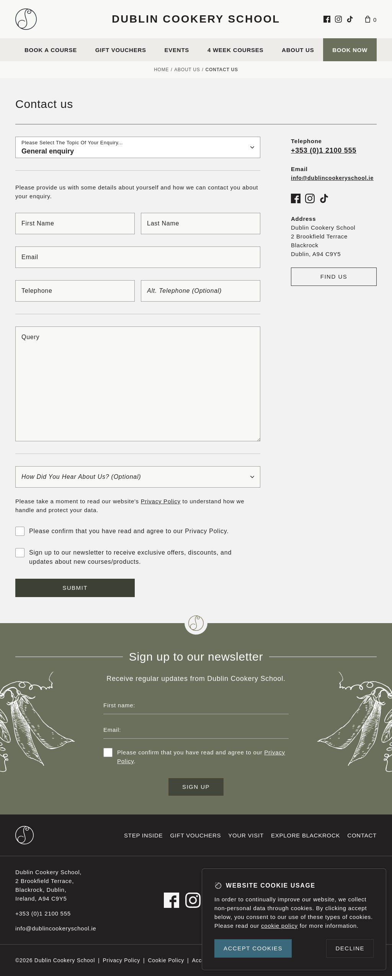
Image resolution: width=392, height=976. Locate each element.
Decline (349, 948)
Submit (75, 587)
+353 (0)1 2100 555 (323, 150)
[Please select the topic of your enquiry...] (137, 147)
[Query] (137, 383)
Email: (112, 729)
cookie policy (279, 925)
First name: (119, 705)
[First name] (75, 223)
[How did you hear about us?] (137, 477)
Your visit (246, 835)
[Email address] (196, 729)
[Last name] (200, 223)
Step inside (143, 835)
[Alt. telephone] (200, 291)
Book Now (350, 50)
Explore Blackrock (305, 835)
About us (298, 50)
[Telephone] (75, 291)
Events (177, 50)
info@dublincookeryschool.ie (55, 928)
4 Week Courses (235, 50)
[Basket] (371, 19)
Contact (362, 835)
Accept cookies (253, 948)
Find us (334, 276)
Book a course (50, 50)
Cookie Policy (166, 960)
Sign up (196, 786)
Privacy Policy (161, 501)
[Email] (137, 257)
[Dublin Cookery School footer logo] (24, 835)
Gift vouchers (120, 50)
